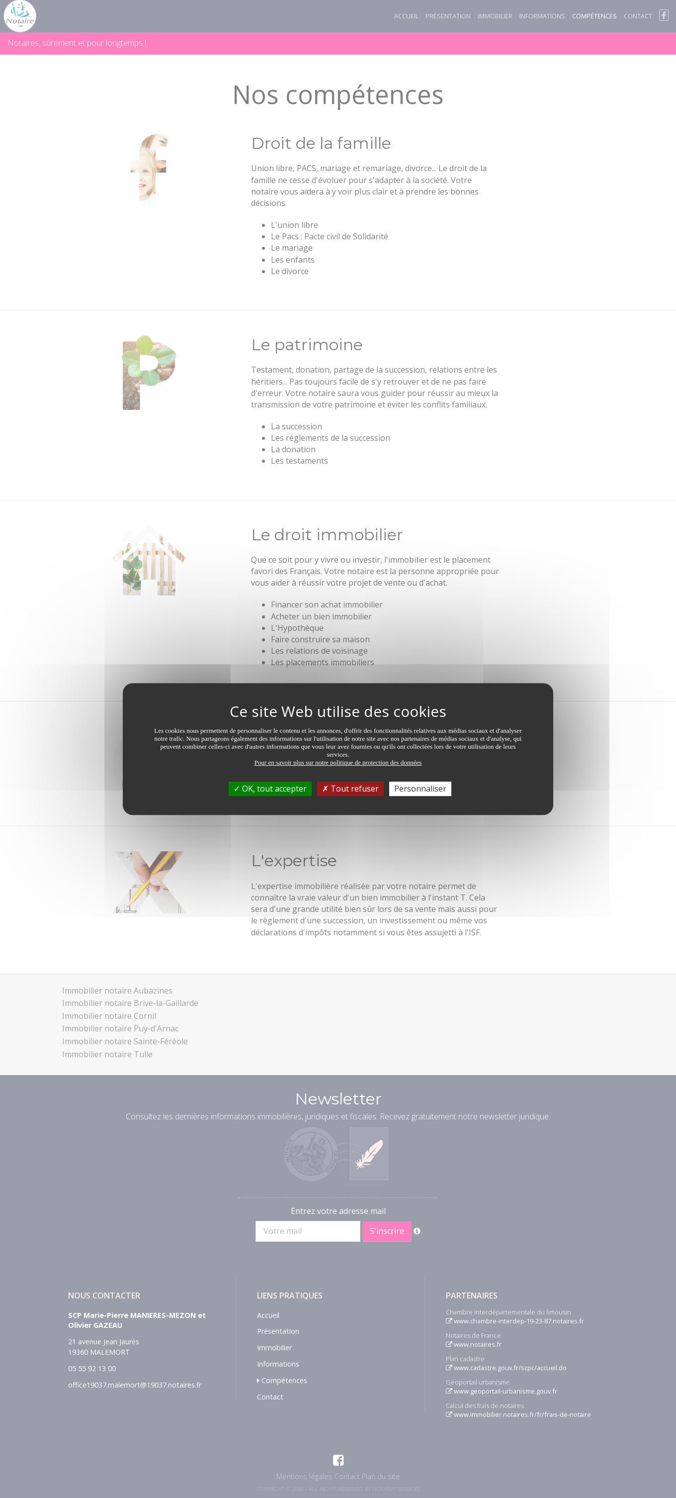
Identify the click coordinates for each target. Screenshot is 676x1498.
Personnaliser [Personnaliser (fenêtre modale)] (420, 788)
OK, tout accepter (270, 788)
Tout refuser (350, 788)
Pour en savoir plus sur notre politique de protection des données (338, 762)
